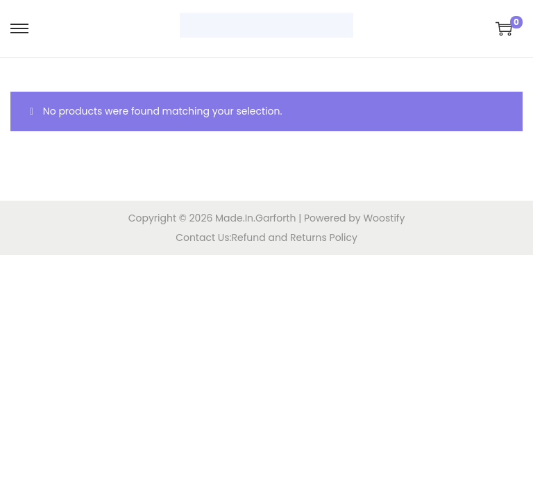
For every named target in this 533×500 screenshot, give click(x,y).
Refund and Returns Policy (294, 237)
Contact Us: (203, 237)
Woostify (384, 218)
